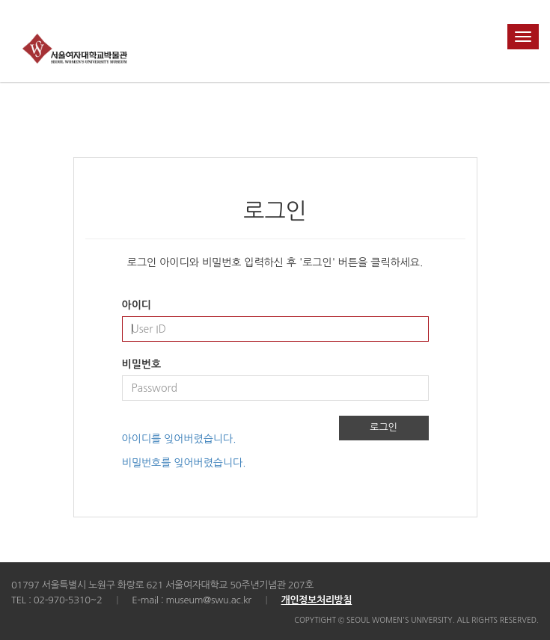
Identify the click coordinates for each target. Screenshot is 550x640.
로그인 (383, 427)
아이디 (136, 305)
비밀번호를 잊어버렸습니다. (184, 463)
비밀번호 (142, 364)
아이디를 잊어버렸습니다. (179, 439)
